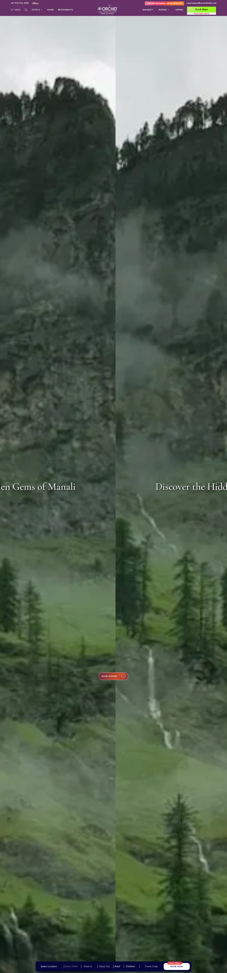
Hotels (37, 9)
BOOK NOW (176, 966)
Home (50, 9)
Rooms (164, 9)
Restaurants (65, 9)
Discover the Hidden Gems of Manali (113, 486)
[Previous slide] (8, 486)
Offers (179, 9)
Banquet (148, 9)
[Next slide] (218, 486)
